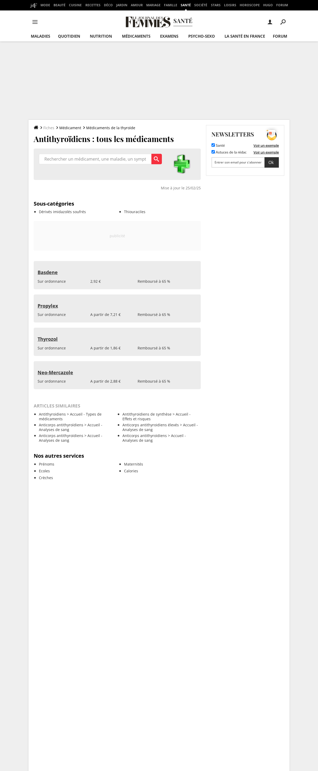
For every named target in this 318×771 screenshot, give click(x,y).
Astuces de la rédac (228, 152)
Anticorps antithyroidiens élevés (150, 424)
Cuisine (75, 5)
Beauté (60, 5)
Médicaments (136, 36)
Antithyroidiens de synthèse (147, 414)
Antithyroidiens (52, 414)
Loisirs (230, 5)
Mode (45, 5)
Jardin (121, 5)
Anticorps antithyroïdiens (61, 424)
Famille (170, 5)
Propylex (48, 306)
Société (200, 5)
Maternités (133, 464)
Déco (108, 5)
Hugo (268, 5)
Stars (216, 5)
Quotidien (69, 36)
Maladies (40, 36)
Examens (169, 36)
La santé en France (245, 36)
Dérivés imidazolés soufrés (62, 211)
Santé (186, 5)
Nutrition (101, 36)
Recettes (93, 5)
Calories (131, 470)
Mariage (153, 5)
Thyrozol (48, 339)
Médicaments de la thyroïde (110, 127)
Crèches (46, 477)
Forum (282, 5)
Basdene (48, 272)
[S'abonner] (245, 162)
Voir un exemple (266, 145)
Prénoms (46, 464)
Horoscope (250, 5)
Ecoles (44, 470)
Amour (137, 5)
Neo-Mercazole (55, 372)
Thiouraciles (134, 211)
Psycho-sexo (201, 36)
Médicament (70, 127)
